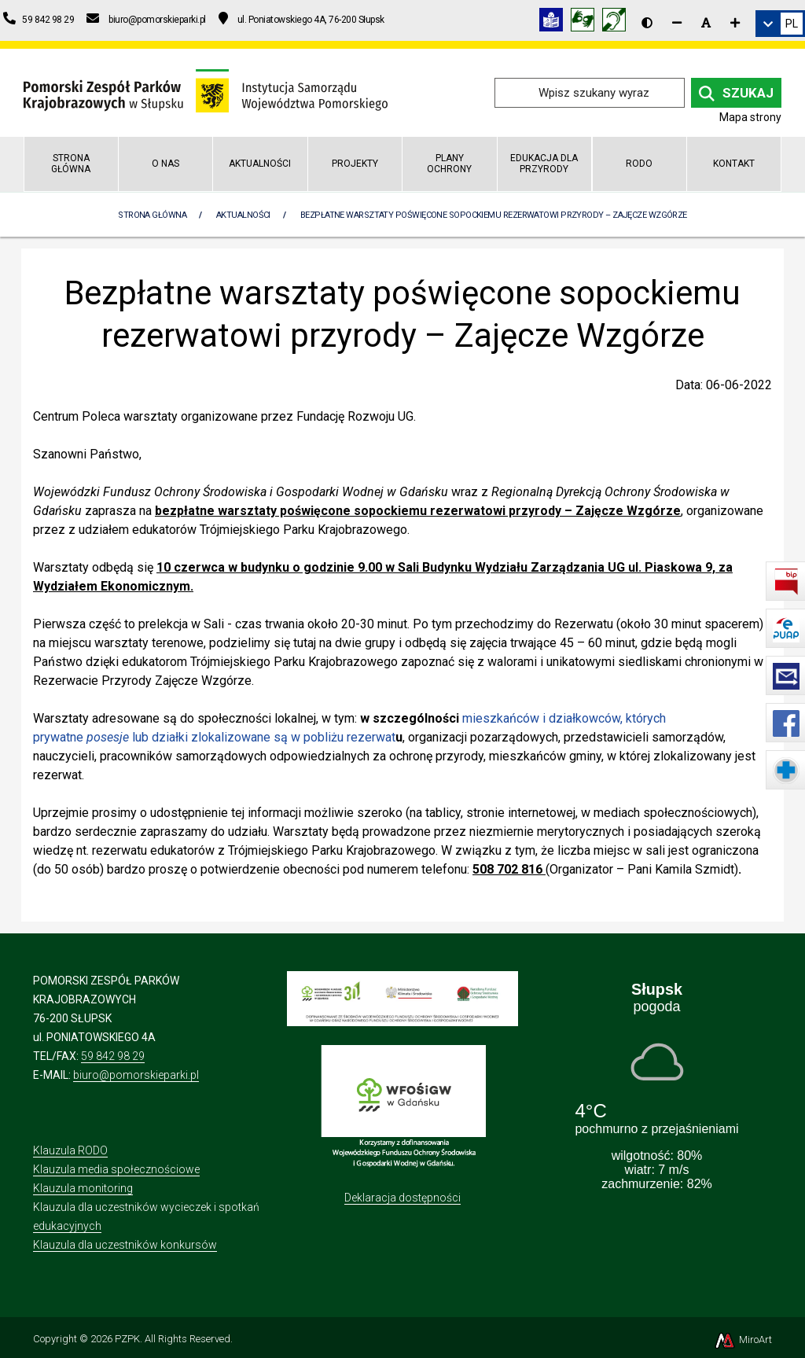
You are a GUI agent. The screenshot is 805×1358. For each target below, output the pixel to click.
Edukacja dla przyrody (544, 163)
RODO (639, 163)
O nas (165, 163)
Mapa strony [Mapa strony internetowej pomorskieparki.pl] (750, 117)
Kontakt (734, 163)
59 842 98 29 (113, 1056)
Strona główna (70, 163)
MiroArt (742, 1339)
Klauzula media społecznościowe (116, 1169)
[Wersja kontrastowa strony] (647, 22)
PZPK (127, 1339)
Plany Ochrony (449, 163)
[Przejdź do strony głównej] (206, 91)
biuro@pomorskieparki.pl (136, 1075)
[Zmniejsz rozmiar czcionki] (676, 22)
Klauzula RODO (70, 1150)
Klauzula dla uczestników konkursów (125, 1244)
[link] (780, 23)
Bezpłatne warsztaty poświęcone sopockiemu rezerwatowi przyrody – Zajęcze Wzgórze (493, 215)
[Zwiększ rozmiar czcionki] (735, 22)
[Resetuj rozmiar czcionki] (706, 22)
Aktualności (260, 163)
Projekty (355, 163)
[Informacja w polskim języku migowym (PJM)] (618, 22)
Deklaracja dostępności (402, 1197)
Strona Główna (152, 215)
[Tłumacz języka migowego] (586, 22)
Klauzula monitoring (83, 1188)
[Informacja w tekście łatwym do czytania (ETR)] (555, 22)
